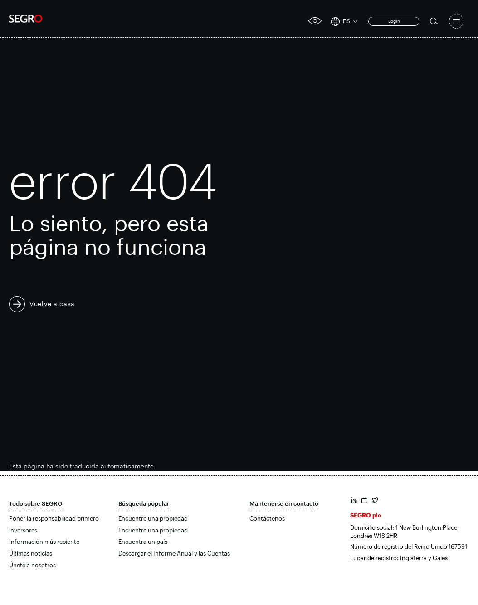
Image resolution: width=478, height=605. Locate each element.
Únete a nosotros (32, 565)
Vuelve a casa (52, 303)
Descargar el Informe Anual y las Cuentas (174, 553)
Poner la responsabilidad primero (54, 518)
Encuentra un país (142, 541)
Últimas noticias (30, 553)
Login (394, 21)
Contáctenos (267, 518)
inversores (23, 530)
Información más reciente (44, 541)
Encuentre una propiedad (153, 518)
